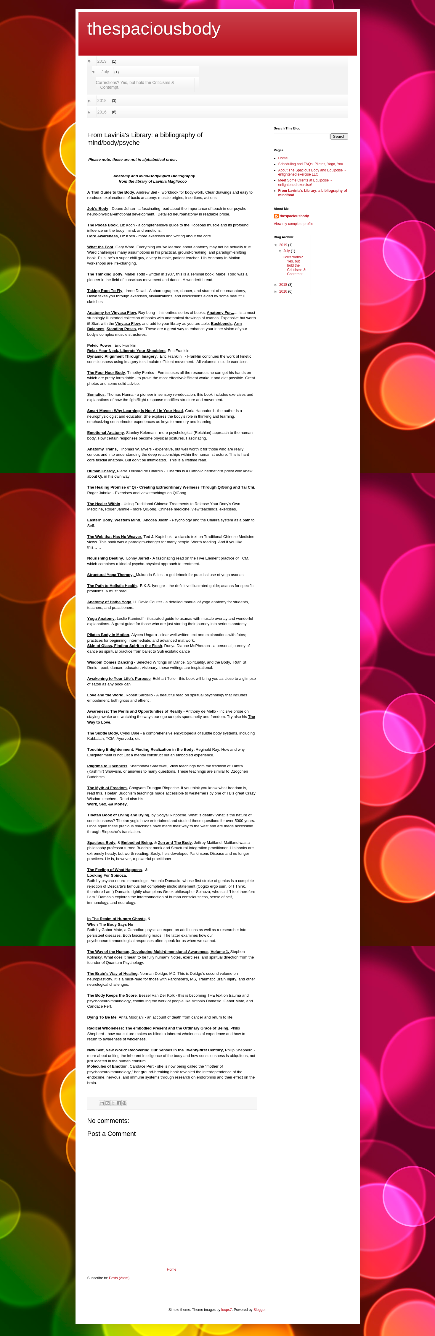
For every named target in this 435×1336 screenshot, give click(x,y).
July (105, 71)
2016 (102, 112)
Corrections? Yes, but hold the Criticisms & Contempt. (135, 85)
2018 (102, 100)
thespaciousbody (154, 28)
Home (171, 1269)
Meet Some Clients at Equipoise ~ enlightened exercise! (305, 182)
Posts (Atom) (119, 1278)
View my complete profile (293, 224)
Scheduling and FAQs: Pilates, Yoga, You (310, 164)
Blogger (259, 1310)
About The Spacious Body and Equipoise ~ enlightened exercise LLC (312, 172)
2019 (102, 61)
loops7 (226, 1310)
